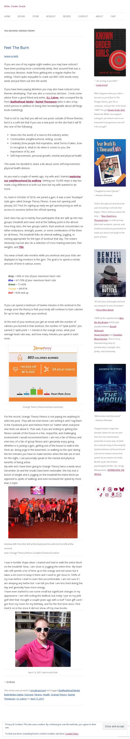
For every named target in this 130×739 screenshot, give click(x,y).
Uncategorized (38, 690)
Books (21, 16)
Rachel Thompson (46, 101)
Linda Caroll (101, 85)
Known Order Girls (116, 109)
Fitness (38, 694)
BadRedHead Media (69, 690)
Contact (83, 16)
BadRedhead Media (21, 101)
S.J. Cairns (52, 97)
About (99, 16)
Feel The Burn (16, 47)
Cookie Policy (71, 733)
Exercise (29, 694)
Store (36, 16)
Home (7, 16)
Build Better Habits (14, 694)
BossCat (51, 16)
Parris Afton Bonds (105, 309)
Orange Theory (59, 694)
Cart (113, 16)
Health (46, 694)
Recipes (67, 16)
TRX (21, 247)
